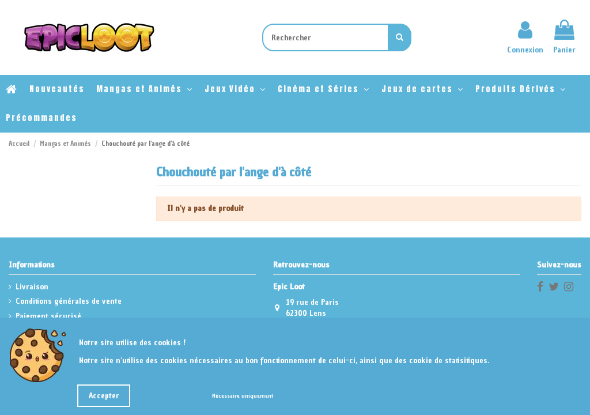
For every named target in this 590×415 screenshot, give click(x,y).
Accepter (104, 395)
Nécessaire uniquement (242, 395)
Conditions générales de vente (69, 301)
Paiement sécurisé (48, 316)
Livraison (32, 286)
